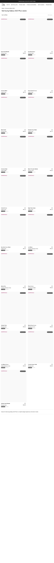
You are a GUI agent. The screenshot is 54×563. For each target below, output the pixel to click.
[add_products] (25, 52)
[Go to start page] (3, 5)
